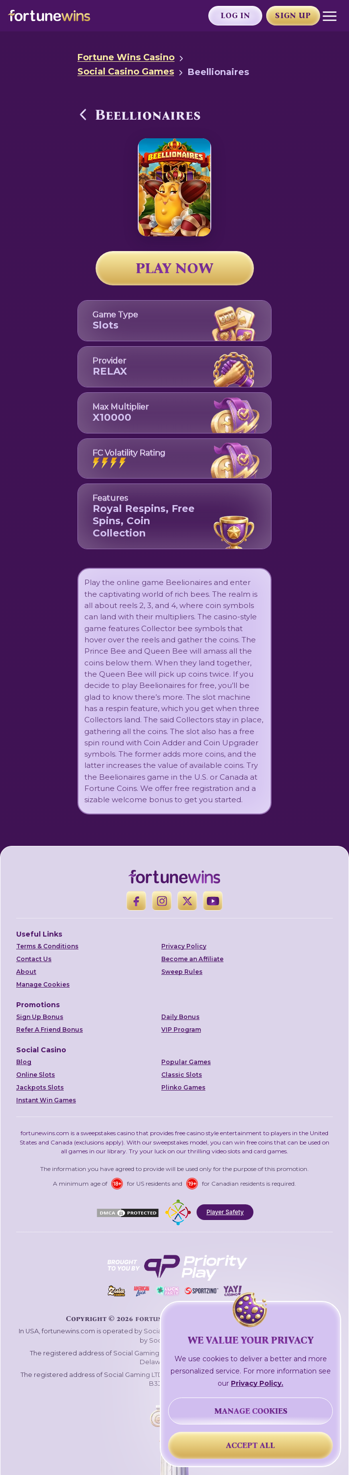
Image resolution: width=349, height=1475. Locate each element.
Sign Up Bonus (39, 1016)
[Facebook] (136, 901)
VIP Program (181, 1029)
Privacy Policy (183, 946)
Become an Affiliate (192, 959)
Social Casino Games (125, 71)
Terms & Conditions (47, 946)
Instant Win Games (46, 1100)
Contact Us (33, 959)
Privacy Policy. (257, 1383)
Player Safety (225, 1212)
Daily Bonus (180, 1016)
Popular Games (186, 1062)
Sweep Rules (181, 971)
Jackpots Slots (40, 1087)
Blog (23, 1062)
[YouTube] (213, 901)
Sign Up (293, 15)
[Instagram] (162, 901)
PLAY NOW (174, 268)
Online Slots (35, 1074)
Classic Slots (181, 1074)
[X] (187, 901)
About (26, 971)
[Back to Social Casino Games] (83, 114)
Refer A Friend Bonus (49, 1029)
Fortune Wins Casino (125, 57)
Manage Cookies (43, 984)
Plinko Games (183, 1087)
